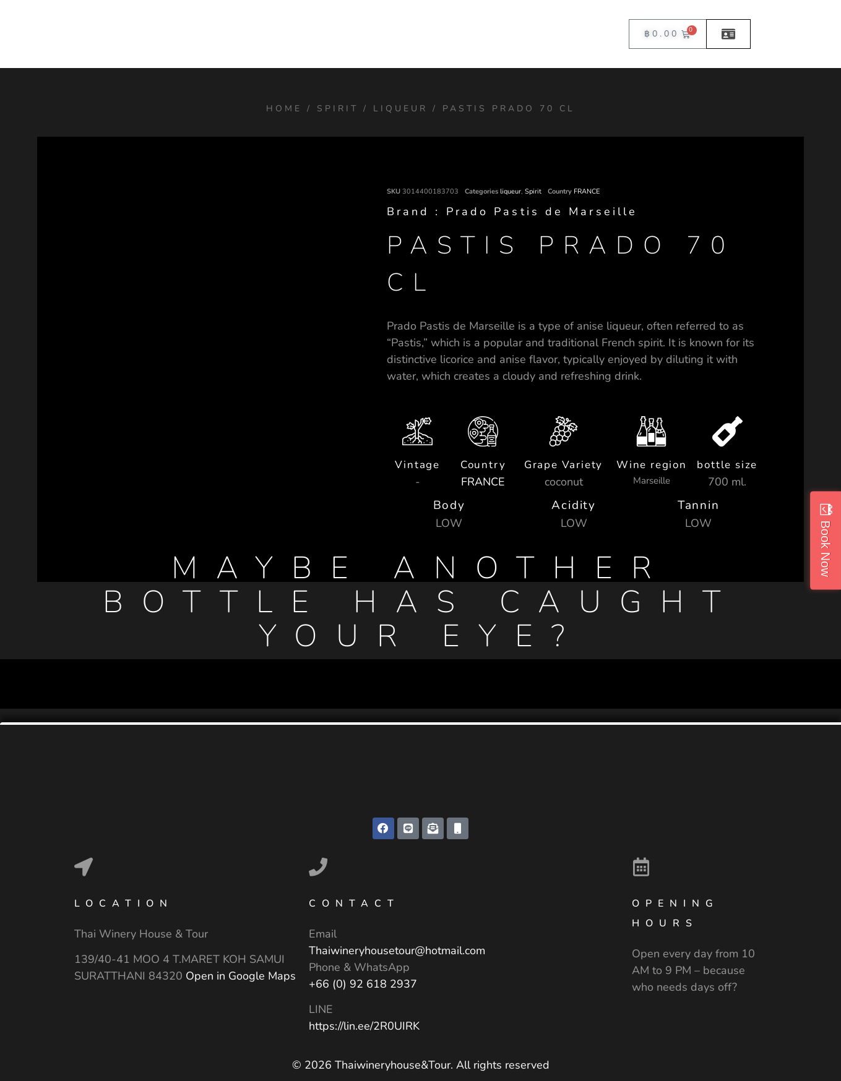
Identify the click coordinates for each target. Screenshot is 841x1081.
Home (284, 108)
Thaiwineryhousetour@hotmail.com (397, 951)
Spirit (337, 108)
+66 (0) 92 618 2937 (363, 984)
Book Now (825, 548)
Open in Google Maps (241, 976)
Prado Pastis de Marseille (542, 211)
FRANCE (587, 191)
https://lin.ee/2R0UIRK (364, 1026)
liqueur (400, 108)
